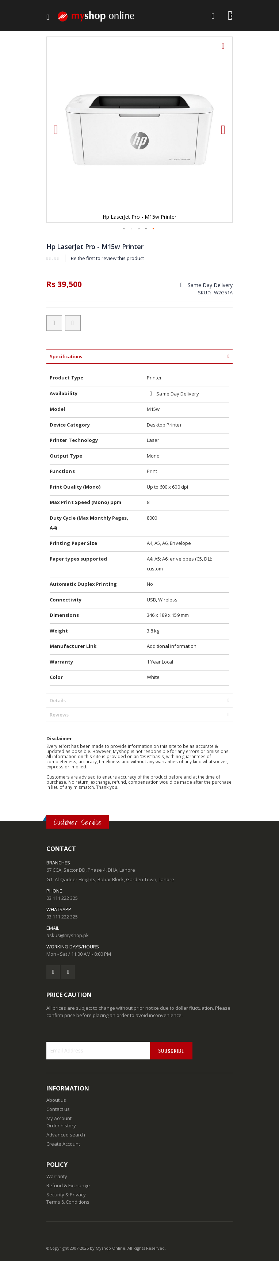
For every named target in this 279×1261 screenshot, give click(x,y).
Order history (61, 1125)
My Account (59, 1118)
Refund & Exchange (68, 1185)
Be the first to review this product (107, 258)
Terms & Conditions (67, 1202)
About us (56, 1100)
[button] (223, 51)
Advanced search (65, 1134)
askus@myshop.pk (67, 935)
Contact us (58, 1109)
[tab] (139, 356)
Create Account (63, 1143)
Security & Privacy (66, 1194)
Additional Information (172, 646)
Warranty (56, 1176)
